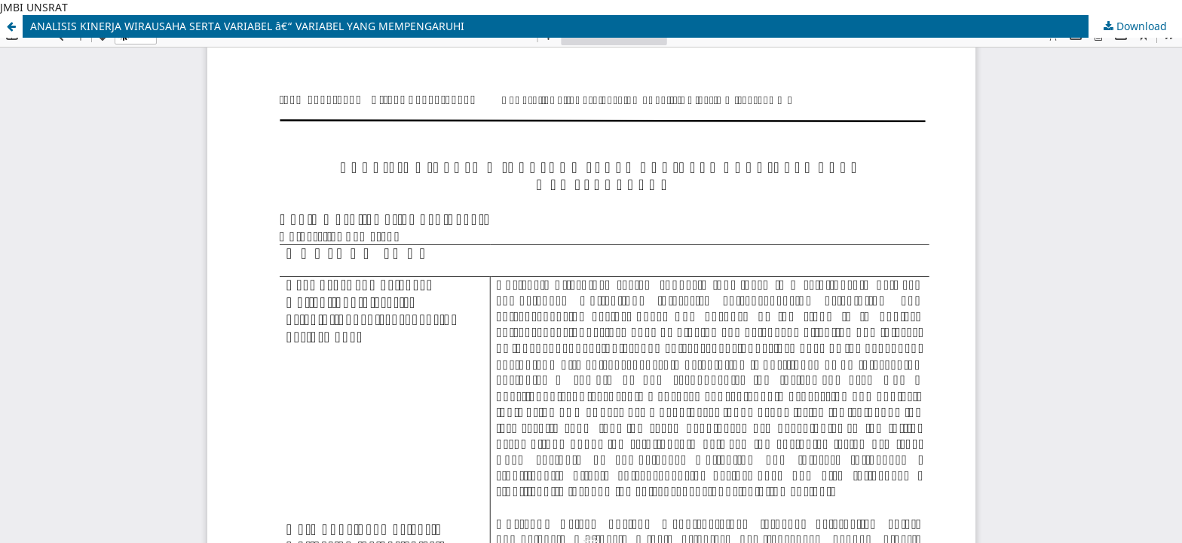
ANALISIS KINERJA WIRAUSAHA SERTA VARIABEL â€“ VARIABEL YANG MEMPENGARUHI (247, 26)
